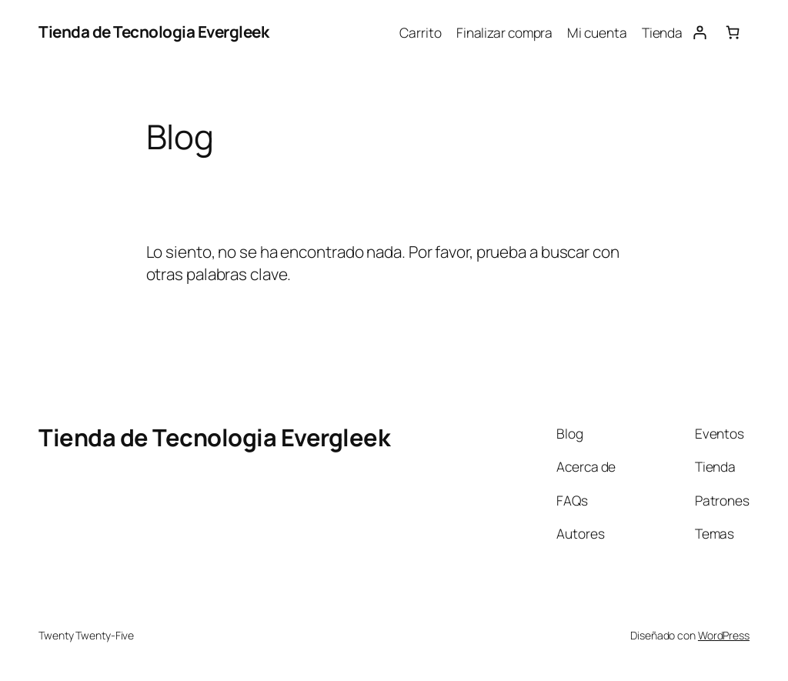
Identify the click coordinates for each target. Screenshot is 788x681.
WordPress (724, 635)
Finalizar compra (504, 32)
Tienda (662, 32)
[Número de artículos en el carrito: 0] (733, 31)
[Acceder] (699, 31)
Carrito (420, 32)
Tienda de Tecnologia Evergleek (153, 31)
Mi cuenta (596, 32)
